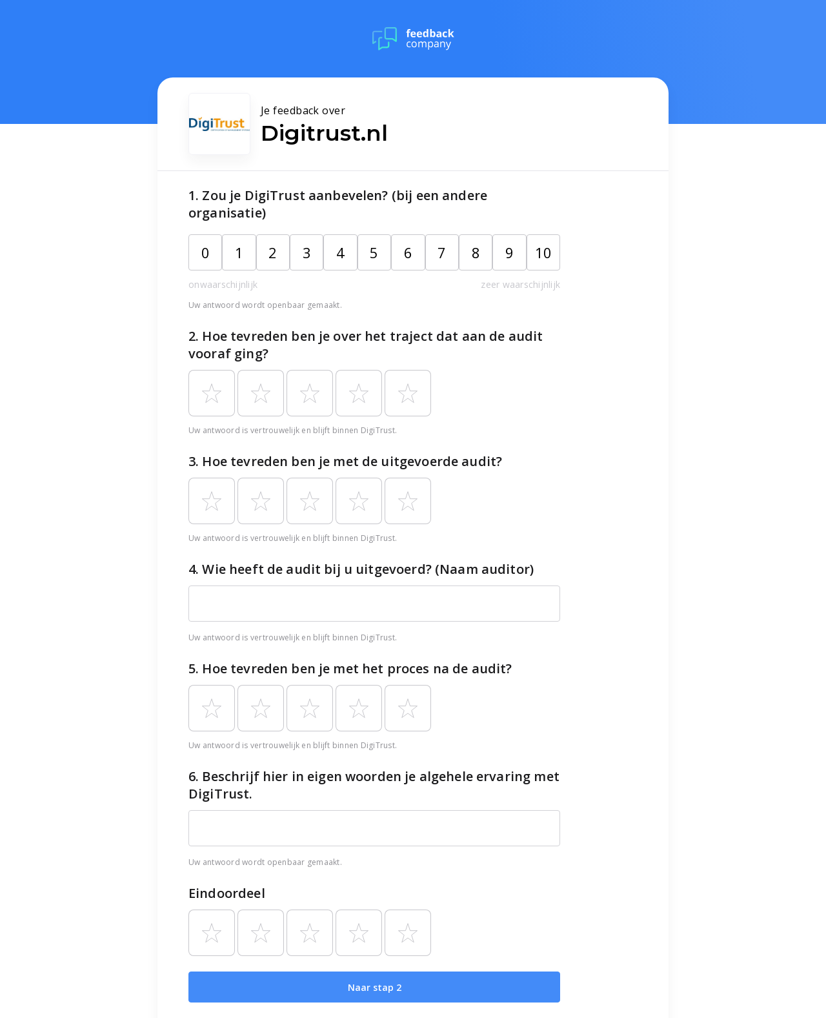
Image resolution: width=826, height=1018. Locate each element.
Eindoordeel (226, 893)
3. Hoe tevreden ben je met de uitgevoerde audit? (345, 461)
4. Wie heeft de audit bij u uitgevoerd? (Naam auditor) (361, 569)
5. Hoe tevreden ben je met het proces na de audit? (350, 668)
